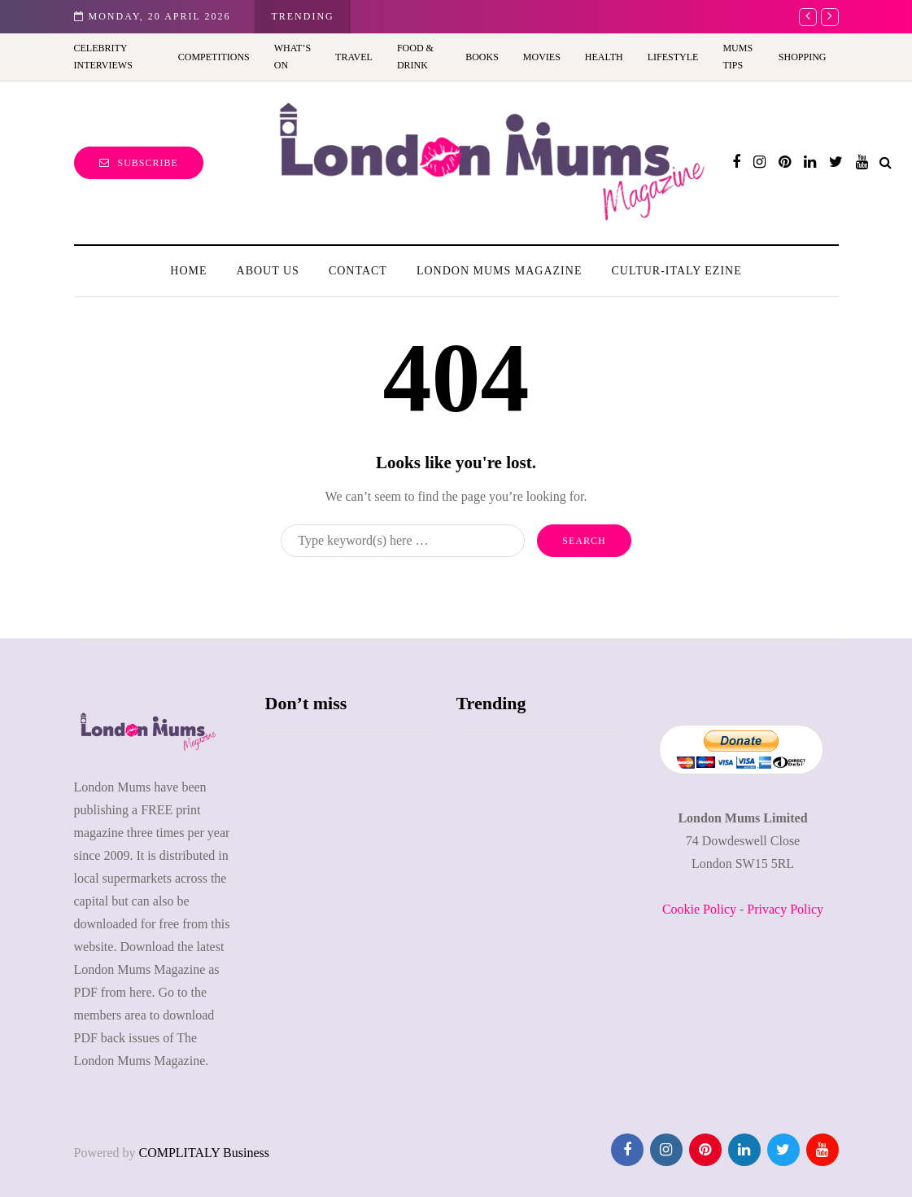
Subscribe (138, 163)
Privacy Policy (785, 909)
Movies (542, 57)
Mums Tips (737, 56)
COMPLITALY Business (203, 1153)
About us (268, 271)
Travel (354, 57)
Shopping (803, 57)
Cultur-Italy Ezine (676, 271)
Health (604, 57)
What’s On (292, 56)
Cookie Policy (699, 909)
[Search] (403, 540)
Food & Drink (415, 56)
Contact (358, 271)
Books (482, 57)
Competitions (214, 57)
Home (188, 271)
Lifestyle (673, 57)
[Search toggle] (885, 162)
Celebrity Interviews (103, 56)
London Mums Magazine (500, 271)
